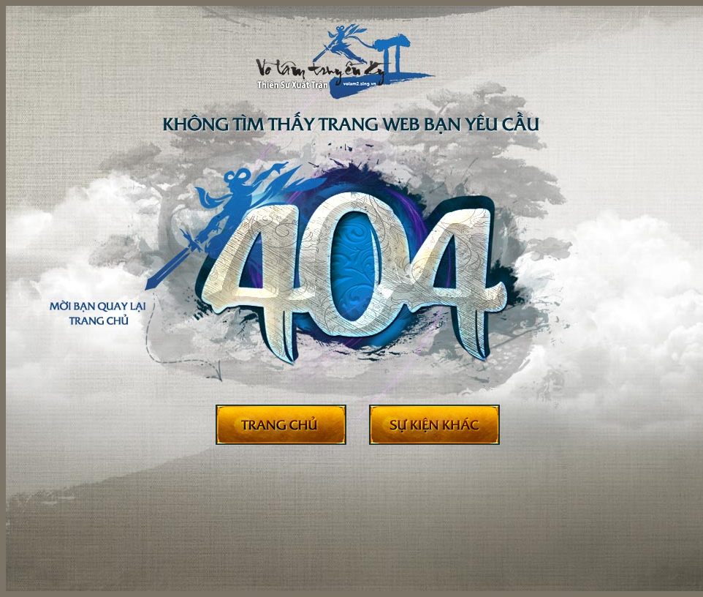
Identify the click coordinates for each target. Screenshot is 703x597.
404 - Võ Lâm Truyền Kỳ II (343, 72)
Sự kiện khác (434, 425)
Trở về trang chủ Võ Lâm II (281, 425)
